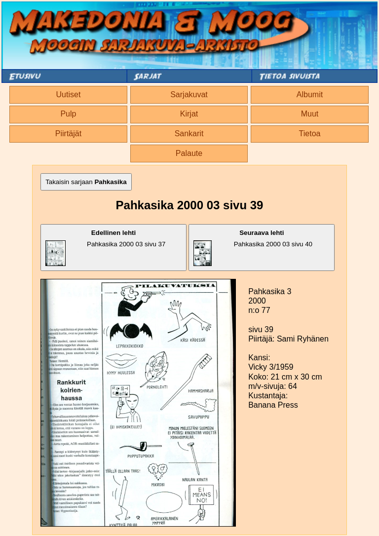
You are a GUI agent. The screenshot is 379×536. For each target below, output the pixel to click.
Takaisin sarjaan (86, 182)
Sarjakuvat (189, 94)
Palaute (189, 153)
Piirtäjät (68, 133)
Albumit (310, 94)
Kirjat (189, 114)
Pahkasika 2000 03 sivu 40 (252, 247)
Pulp (68, 114)
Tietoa (310, 133)
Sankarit (189, 133)
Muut (310, 114)
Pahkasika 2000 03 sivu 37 (105, 247)
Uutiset (68, 94)
